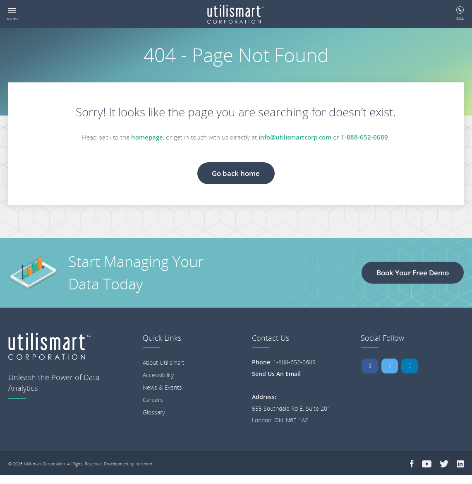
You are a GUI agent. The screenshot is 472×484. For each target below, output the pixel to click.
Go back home (236, 173)
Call (460, 13)
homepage (147, 137)
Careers (153, 400)
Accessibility (158, 375)
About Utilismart (163, 362)
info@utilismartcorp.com (295, 137)
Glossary (154, 412)
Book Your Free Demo (412, 272)
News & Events (162, 387)
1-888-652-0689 (364, 137)
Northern (143, 464)
